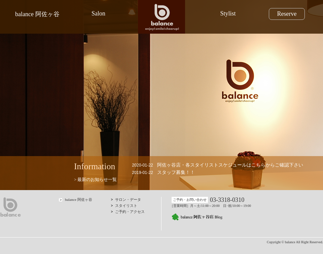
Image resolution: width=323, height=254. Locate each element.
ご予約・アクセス (130, 212)
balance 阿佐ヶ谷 (37, 14)
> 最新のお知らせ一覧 (95, 179)
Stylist (228, 13)
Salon (98, 13)
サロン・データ (128, 199)
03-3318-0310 (227, 199)
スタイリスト (126, 206)
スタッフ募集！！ (176, 172)
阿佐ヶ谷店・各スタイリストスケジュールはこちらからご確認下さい (230, 165)
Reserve (286, 13)
